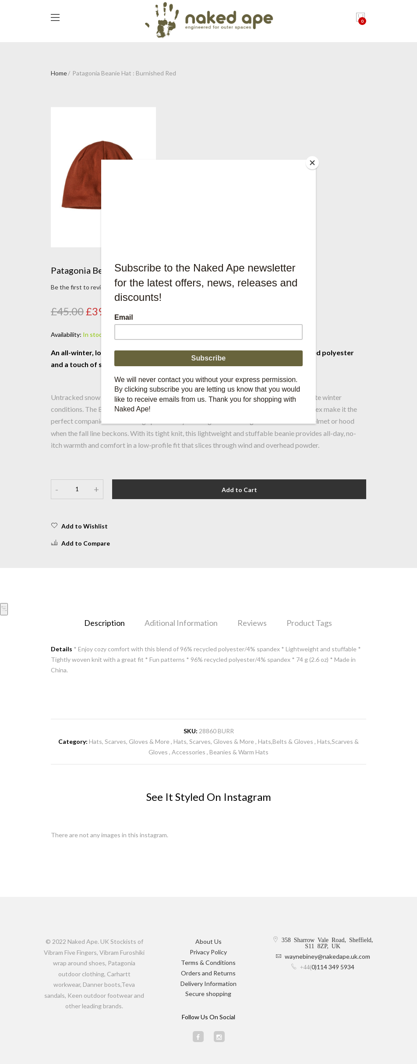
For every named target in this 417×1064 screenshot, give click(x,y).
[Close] (313, 161)
